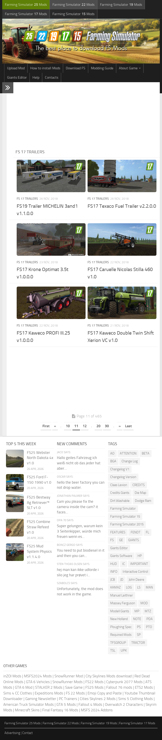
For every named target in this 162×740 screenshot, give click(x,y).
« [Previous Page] (55, 426)
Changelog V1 (119, 469)
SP (139, 635)
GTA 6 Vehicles (38, 682)
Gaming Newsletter (40, 698)
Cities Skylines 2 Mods (98, 698)
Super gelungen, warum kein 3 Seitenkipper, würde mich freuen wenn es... (80, 531)
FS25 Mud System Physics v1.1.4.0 (39, 551)
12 (85, 426)
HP (140, 556)
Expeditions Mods (49, 693)
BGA (113, 461)
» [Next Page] (120, 426)
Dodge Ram (143, 501)
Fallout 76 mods (119, 687)
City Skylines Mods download (109, 676)
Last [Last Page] (128, 426)
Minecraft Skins (27, 710)
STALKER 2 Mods (48, 687)
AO (112, 453)
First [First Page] (46, 426)
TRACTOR (138, 643)
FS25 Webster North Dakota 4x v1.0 (40, 457)
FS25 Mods (94, 687)
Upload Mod (16, 68)
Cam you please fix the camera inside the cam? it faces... (77, 506)
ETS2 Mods (144, 687)
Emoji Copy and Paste (105, 693)
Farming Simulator (123, 509)
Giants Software (121, 556)
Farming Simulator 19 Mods (99, 723)
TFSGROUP (118, 643)
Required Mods (121, 635)
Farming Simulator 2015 (127, 524)
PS (139, 627)
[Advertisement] (87, 115)
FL (147, 532)
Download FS (75, 68)
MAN (149, 587)
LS (138, 587)
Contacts (51, 77)
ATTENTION (128, 453)
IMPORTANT (139, 564)
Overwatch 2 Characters (124, 704)
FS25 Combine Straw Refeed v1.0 (38, 527)
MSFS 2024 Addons (97, 710)
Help (35, 77)
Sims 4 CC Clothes (17, 693)
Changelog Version (123, 477)
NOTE (137, 619)
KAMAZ (115, 587)
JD (121, 580)
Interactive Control (135, 572)
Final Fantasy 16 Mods (60, 710)
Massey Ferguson (122, 603)
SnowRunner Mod (68, 676)
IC (123, 564)
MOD (144, 603)
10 (68, 426)
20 (98, 426)
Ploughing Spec (121, 627)
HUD (113, 564)
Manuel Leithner (121, 595)
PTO (149, 627)
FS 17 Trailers (27, 199)
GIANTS (133, 540)
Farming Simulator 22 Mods (61, 723)
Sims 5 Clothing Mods (135, 698)
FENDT (135, 532)
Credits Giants (119, 493)
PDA (149, 619)
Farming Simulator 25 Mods (22, 723)
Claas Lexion (118, 485)
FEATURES (117, 532)
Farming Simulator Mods (26, 4)
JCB (112, 580)
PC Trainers (68, 698)
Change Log (130, 461)
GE (121, 540)
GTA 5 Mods (66, 704)
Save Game (74, 687)
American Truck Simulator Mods (28, 704)
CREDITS (138, 485)
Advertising (12, 733)
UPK (124, 650)
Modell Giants (119, 611)
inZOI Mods (12, 676)
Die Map (140, 493)
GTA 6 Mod (23, 687)
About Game (128, 68)
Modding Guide (102, 68)
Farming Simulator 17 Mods (137, 723)
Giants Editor (17, 77)
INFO (113, 572)
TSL (112, 650)
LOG (129, 587)
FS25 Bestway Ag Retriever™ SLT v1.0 (38, 502)
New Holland (119, 619)
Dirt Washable (120, 501)
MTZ (148, 611)
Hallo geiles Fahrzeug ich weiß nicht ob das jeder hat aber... (78, 463)
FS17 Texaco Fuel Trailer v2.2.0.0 (122, 206)
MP (136, 611)
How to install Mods (45, 68)
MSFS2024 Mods (38, 676)
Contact (27, 733)
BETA (145, 453)
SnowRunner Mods (67, 682)
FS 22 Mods (75, 693)
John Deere (136, 580)
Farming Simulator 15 (125, 517)
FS (112, 540)
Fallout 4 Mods (90, 704)
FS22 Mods (94, 682)
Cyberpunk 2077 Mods (124, 682)
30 (107, 426)
